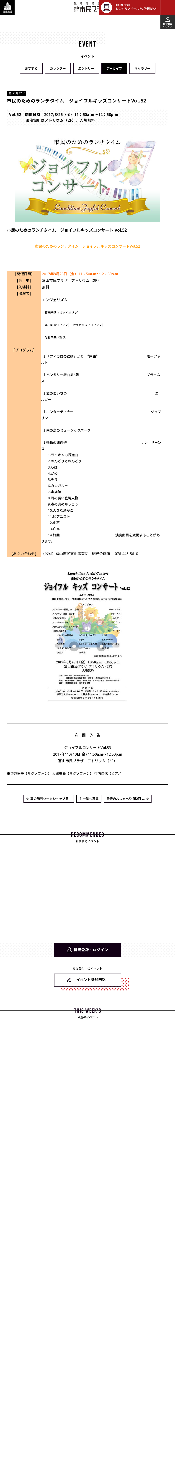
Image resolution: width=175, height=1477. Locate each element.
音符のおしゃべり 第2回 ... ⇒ (127, 798)
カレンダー (58, 68)
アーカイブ (114, 68)
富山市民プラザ (90, 7)
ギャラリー (142, 68)
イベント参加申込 (91, 979)
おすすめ (31, 68)
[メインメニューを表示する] (167, 7)
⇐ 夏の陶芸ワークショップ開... (48, 798)
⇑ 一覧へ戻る (89, 798)
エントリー (86, 68)
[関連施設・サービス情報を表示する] (7, 7)
